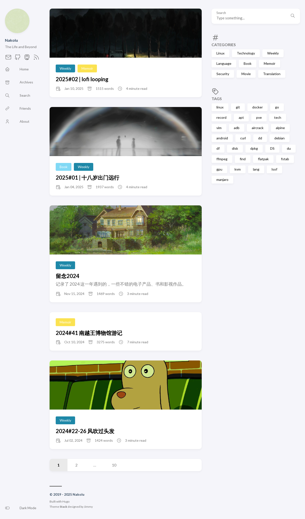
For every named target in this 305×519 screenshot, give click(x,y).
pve (259, 117)
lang (256, 169)
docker (257, 107)
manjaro (222, 179)
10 (114, 465)
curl (243, 138)
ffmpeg (221, 159)
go (277, 107)
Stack (63, 506)
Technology (246, 53)
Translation (271, 74)
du (289, 148)
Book (248, 63)
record (221, 117)
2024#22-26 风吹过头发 (85, 431)
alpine (280, 128)
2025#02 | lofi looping (82, 79)
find (243, 159)
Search (221, 13)
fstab (285, 159)
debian (279, 138)
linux (220, 107)
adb (236, 128)
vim (219, 128)
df (218, 148)
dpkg (254, 148)
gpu (219, 169)
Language (223, 63)
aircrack (258, 128)
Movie (246, 74)
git (238, 107)
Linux (220, 53)
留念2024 (67, 276)
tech (277, 117)
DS (272, 148)
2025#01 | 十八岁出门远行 (87, 177)
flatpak (263, 159)
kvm (238, 169)
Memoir (269, 63)
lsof (274, 169)
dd (260, 138)
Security (222, 74)
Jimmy (88, 506)
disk (235, 148)
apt (241, 117)
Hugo (65, 501)
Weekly (273, 53)
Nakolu (11, 40)
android (222, 138)
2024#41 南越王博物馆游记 (89, 333)
